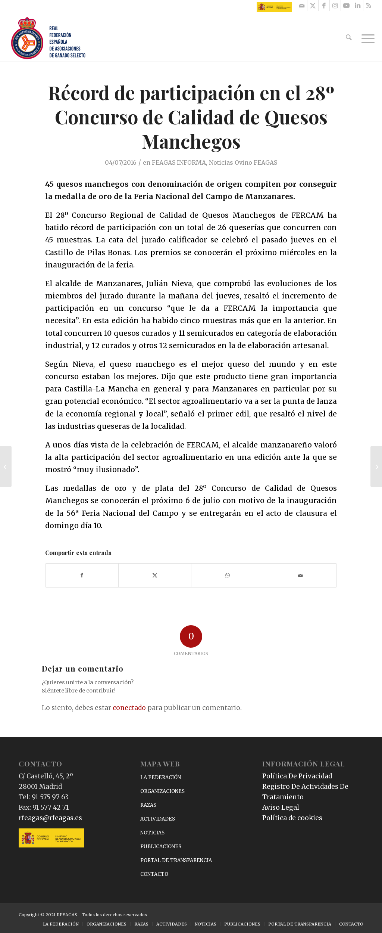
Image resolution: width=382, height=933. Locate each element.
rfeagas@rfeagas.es (50, 818)
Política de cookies (292, 818)
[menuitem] (349, 38)
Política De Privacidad (297, 776)
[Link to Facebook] (324, 5)
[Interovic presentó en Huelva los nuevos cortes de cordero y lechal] (376, 466)
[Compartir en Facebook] (82, 575)
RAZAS (148, 805)
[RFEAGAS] (48, 38)
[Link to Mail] (301, 5)
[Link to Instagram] (335, 5)
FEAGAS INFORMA (179, 162)
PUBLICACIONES (160, 846)
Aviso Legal (280, 807)
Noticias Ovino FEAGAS (243, 162)
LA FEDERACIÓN (160, 777)
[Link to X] (312, 5)
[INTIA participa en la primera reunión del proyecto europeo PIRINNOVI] (6, 466)
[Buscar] (349, 38)
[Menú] (366, 38)
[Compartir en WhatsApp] (227, 575)
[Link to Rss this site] (369, 5)
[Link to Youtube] (346, 5)
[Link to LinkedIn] (357, 5)
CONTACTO (154, 874)
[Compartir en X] (155, 575)
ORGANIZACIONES (162, 791)
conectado (129, 708)
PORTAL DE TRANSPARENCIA (176, 860)
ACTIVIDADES (157, 819)
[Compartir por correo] (300, 575)
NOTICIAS (152, 833)
